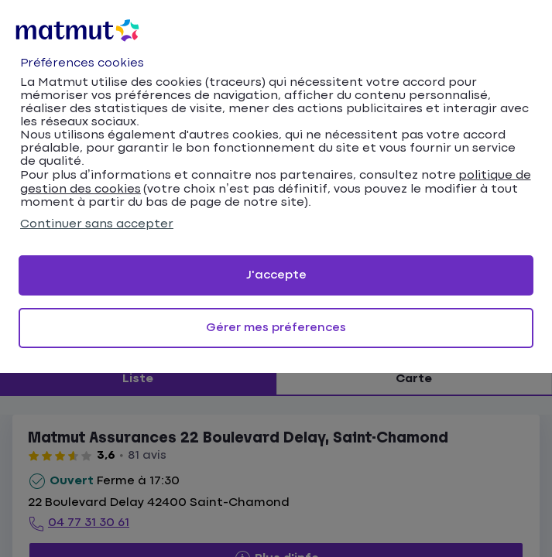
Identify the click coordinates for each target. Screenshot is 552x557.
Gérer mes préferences (276, 327)
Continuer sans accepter (96, 224)
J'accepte (276, 275)
